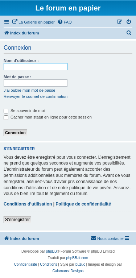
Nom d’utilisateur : (21, 60)
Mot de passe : (17, 77)
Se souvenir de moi (24, 110)
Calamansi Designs (67, 271)
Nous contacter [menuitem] (107, 238)
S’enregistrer (17, 219)
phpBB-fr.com (77, 258)
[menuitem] (33, 22)
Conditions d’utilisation (28, 204)
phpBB (51, 251)
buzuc (80, 264)
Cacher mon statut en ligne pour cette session (48, 117)
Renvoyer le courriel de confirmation (35, 96)
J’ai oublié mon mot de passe (29, 90)
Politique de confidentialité (83, 204)
